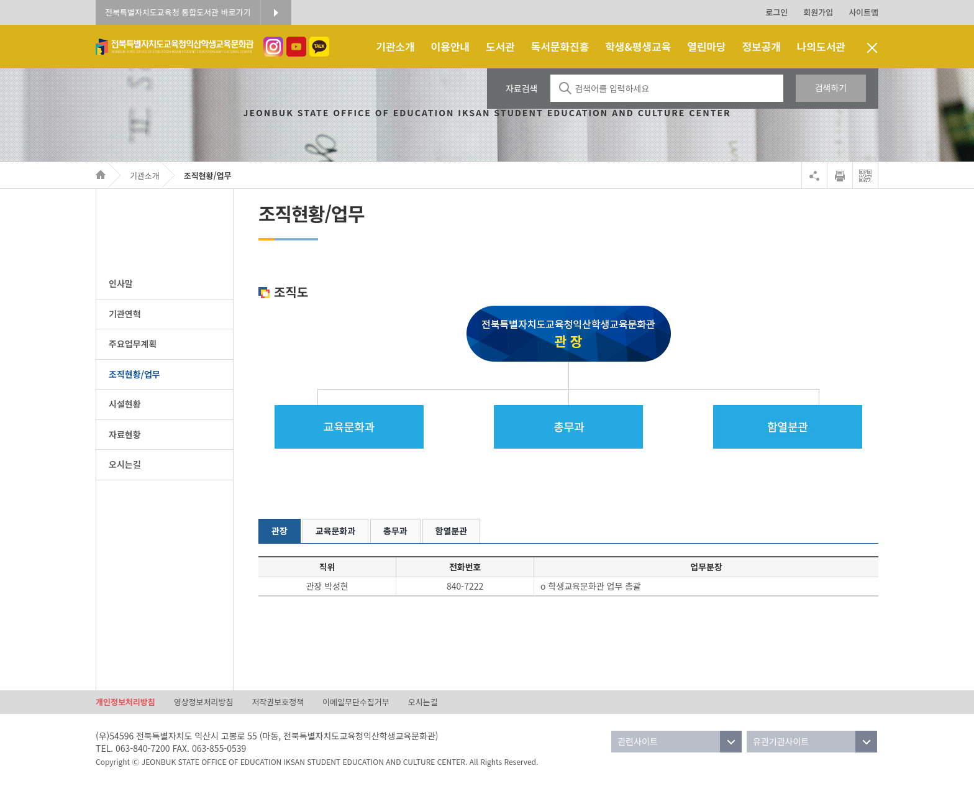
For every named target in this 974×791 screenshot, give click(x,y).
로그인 (776, 12)
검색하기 (831, 87)
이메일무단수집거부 (355, 702)
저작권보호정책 (278, 702)
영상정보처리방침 (204, 702)
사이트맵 (863, 12)
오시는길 (423, 702)
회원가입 (818, 12)
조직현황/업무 (208, 175)
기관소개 (145, 175)
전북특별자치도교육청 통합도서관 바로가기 (178, 12)
